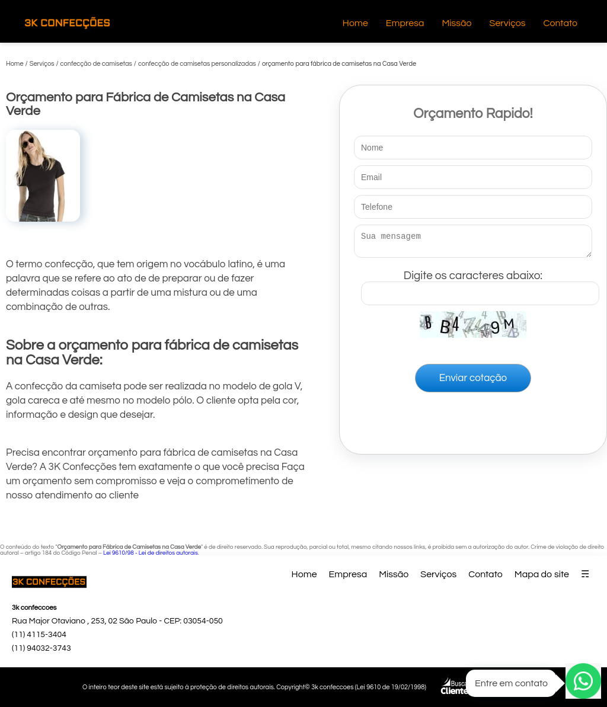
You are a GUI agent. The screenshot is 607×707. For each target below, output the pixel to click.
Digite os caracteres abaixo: (480, 285)
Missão (456, 23)
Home (355, 23)
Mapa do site (542, 574)
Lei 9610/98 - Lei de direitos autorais (150, 553)
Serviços (508, 23)
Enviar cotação (473, 381)
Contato (560, 23)
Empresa (405, 23)
